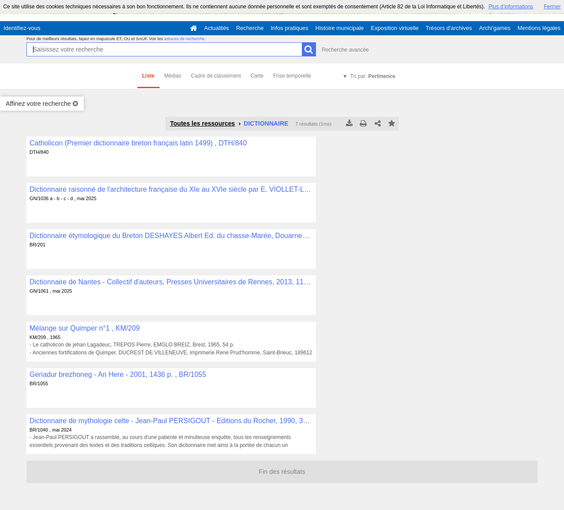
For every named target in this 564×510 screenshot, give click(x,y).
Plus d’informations (511, 7)
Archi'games (494, 28)
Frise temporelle (292, 76)
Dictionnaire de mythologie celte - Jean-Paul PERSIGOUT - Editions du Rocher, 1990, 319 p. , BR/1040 (171, 420)
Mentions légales (538, 28)
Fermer (552, 7)
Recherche (250, 28)
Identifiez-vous (22, 28)
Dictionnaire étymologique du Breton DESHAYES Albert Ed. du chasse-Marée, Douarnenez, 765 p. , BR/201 (171, 235)
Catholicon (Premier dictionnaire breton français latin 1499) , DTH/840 (138, 143)
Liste (148, 76)
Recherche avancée (345, 50)
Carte (257, 76)
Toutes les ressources (202, 123)
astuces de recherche (184, 38)
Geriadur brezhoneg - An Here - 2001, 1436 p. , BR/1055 (118, 374)
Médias (173, 76)
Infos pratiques (289, 28)
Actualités (216, 28)
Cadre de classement (216, 76)
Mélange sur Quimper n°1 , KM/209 (85, 328)
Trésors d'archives (449, 28)
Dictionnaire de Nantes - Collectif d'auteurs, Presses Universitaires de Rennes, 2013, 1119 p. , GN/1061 (171, 282)
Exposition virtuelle (395, 28)
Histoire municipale (339, 28)
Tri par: (372, 76)
